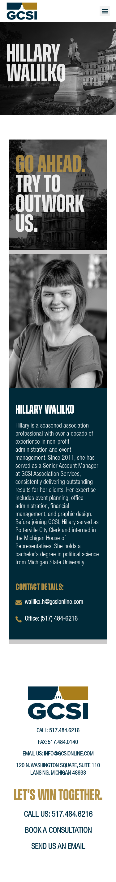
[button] (105, 11)
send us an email (58, 856)
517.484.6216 (64, 740)
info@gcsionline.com (68, 763)
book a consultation (58, 840)
